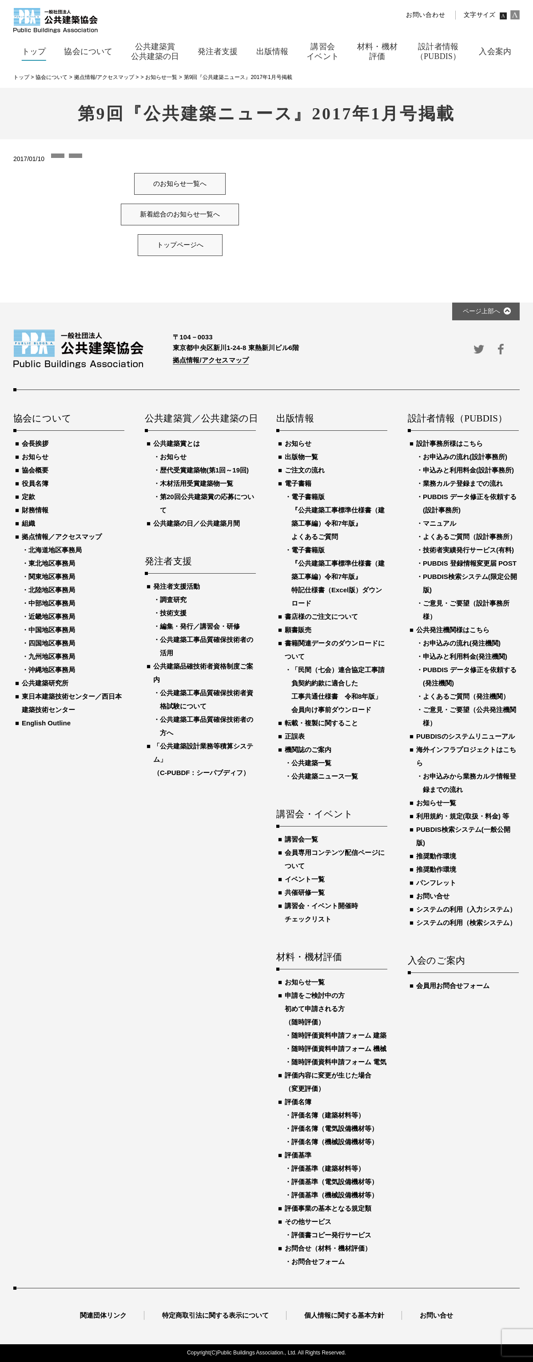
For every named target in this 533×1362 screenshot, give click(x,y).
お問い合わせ (425, 15)
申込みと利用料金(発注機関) (465, 656)
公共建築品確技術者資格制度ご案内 (203, 672)
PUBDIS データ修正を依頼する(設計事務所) (470, 503)
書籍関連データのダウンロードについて (335, 649)
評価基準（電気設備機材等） (334, 1181)
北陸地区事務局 (51, 590)
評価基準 (298, 1155)
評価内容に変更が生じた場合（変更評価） (328, 1081)
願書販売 (298, 630)
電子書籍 (298, 483)
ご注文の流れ (305, 470)
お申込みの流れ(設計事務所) (465, 457)
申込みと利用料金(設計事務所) (468, 470)
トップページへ (180, 244)
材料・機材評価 (309, 957)
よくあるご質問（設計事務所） (469, 536)
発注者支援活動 (176, 586)
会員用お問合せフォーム (452, 985)
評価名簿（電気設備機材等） (334, 1128)
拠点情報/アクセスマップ (211, 360)
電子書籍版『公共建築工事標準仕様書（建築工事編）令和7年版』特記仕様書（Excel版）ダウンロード (338, 576)
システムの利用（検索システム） (466, 922)
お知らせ (35, 457)
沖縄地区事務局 (51, 669)
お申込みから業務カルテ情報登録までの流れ (469, 782)
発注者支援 (168, 562)
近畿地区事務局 (51, 616)
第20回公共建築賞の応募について (207, 503)
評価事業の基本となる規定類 (328, 1208)
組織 (28, 523)
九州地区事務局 (51, 656)
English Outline (46, 723)
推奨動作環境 (436, 856)
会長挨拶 (35, 443)
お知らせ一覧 (305, 982)
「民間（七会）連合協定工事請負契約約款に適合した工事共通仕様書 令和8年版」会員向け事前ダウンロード (338, 689)
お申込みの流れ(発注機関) (462, 643)
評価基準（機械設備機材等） (334, 1195)
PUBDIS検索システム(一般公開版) (463, 836)
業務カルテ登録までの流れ (463, 483)
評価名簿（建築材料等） (328, 1115)
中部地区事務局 (51, 603)
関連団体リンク (103, 1315)
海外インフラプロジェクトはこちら (466, 756)
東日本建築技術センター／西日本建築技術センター (72, 703)
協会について (42, 419)
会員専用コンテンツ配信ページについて (335, 859)
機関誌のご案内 (308, 749)
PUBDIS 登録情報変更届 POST (470, 563)
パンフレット (436, 882)
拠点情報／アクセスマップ (62, 536)
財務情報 (35, 510)
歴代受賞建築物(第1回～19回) (204, 470)
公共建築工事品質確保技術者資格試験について (206, 699)
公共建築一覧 (311, 763)
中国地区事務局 (51, 630)
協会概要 (35, 470)
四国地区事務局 (51, 643)
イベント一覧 (305, 879)
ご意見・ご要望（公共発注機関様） (469, 716)
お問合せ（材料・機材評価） (328, 1248)
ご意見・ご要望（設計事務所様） (466, 609)
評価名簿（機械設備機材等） (334, 1141)
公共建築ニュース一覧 (324, 776)
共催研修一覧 (305, 892)
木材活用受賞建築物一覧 (196, 483)
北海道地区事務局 (55, 550)
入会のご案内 (436, 961)
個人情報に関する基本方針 (344, 1315)
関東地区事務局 (51, 576)
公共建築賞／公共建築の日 (200, 419)
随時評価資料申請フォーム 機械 (338, 1048)
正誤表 (295, 736)
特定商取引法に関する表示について (215, 1315)
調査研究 (173, 599)
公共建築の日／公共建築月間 (196, 523)
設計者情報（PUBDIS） (457, 419)
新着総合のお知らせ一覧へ (180, 214)
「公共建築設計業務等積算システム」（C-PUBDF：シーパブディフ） (203, 759)
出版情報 (295, 419)
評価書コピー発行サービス (331, 1235)
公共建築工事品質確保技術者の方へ (206, 726)
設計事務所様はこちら (449, 443)
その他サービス (308, 1221)
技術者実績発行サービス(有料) (468, 550)
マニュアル (439, 523)
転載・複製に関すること (321, 723)
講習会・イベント (315, 814)
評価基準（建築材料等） (328, 1168)
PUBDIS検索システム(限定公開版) (470, 583)
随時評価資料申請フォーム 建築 (338, 1035)
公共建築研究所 (45, 683)
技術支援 (173, 613)
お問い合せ (432, 896)
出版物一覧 (301, 457)
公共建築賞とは (176, 443)
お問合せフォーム (318, 1261)
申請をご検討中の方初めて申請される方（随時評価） (315, 1009)
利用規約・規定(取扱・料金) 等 (462, 816)
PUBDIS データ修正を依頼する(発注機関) (470, 676)
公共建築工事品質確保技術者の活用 (206, 646)
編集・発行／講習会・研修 (200, 626)
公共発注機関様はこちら (452, 630)
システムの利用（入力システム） (466, 909)
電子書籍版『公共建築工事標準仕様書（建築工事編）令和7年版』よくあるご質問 (338, 516)
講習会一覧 (301, 839)
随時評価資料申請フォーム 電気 (338, 1062)
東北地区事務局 (51, 563)
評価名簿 (298, 1102)
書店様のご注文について (321, 616)
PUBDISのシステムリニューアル (465, 736)
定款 (28, 496)
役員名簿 (35, 483)
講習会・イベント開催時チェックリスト (321, 912)
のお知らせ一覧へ (180, 183)
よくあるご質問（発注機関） (466, 696)
